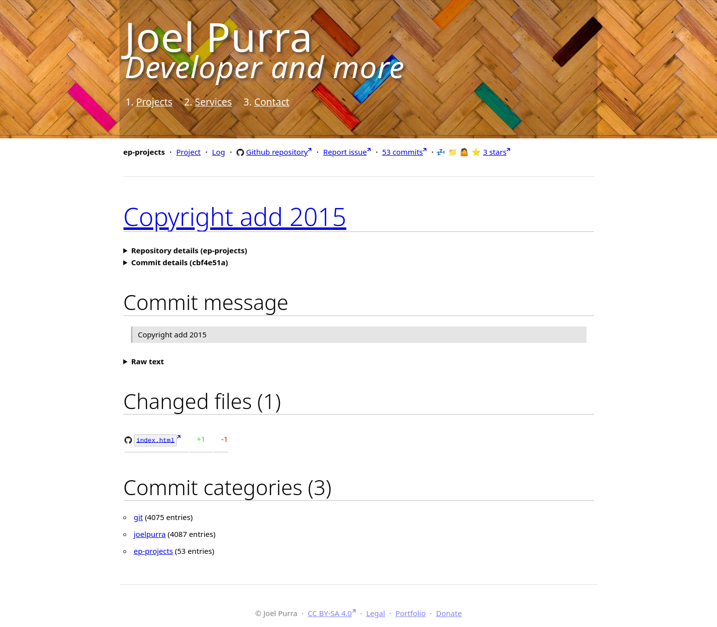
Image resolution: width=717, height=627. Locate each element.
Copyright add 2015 (235, 216)
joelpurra (150, 533)
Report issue (345, 152)
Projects (154, 101)
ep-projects (153, 550)
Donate (449, 612)
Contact (271, 101)
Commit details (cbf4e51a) (179, 262)
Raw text (147, 361)
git (138, 517)
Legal (375, 612)
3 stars (494, 152)
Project (188, 152)
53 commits (402, 152)
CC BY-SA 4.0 (330, 612)
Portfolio (410, 612)
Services (213, 101)
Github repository (277, 151)
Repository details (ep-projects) (189, 250)
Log (218, 152)
